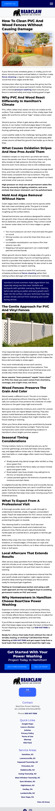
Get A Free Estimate (17, 667)
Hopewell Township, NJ (27, 762)
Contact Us (9, 4)
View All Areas (43, 802)
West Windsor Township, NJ (27, 778)
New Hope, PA (27, 797)
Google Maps (27, 724)
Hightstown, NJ (27, 785)
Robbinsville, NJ (27, 770)
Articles (27, 730)
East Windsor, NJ (27, 781)
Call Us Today (41, 667)
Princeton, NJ (28, 766)
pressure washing (23, 90)
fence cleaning (9, 77)
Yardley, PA (27, 789)
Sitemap (27, 740)
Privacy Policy (27, 733)
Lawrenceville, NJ (27, 758)
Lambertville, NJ (27, 793)
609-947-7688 (41, 627)
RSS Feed (27, 743)
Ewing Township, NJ (27, 774)
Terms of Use (27, 736)
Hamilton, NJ (27, 754)
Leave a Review (27, 727)
